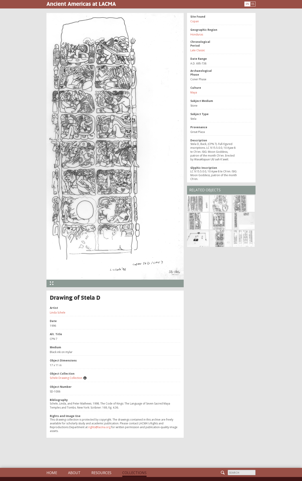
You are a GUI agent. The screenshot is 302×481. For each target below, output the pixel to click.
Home (51, 472)
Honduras (196, 34)
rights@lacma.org (99, 427)
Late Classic (197, 50)
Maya (193, 92)
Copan (194, 21)
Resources (101, 472)
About (74, 472)
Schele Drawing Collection (66, 378)
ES (253, 4)
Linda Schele (57, 312)
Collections (134, 472)
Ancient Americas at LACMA (81, 3)
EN (247, 4)
